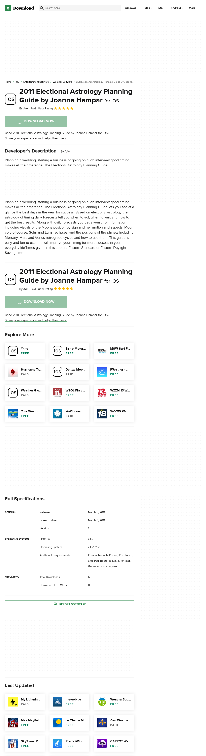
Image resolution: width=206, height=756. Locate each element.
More (194, 8)
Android (176, 8)
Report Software (69, 604)
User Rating (56, 108)
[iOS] (17, 82)
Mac (147, 8)
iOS (160, 8)
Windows (130, 8)
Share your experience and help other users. (36, 138)
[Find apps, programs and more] (80, 8)
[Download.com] (19, 8)
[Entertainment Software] (36, 82)
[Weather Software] (62, 82)
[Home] (8, 82)
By (23, 108)
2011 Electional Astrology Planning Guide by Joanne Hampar (75, 96)
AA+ (67, 151)
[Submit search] (42, 8)
